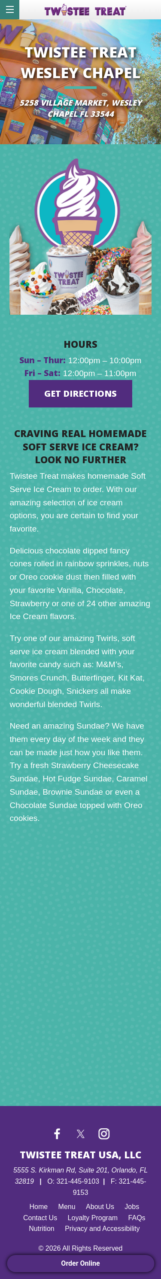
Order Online (80, 1263)
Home (38, 1206)
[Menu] (9, 9)
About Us (100, 1206)
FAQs (137, 1217)
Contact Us (40, 1217)
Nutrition (42, 1228)
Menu (67, 1206)
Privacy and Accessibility (102, 1228)
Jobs (132, 1206)
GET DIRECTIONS (80, 393)
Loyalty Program (93, 1217)
